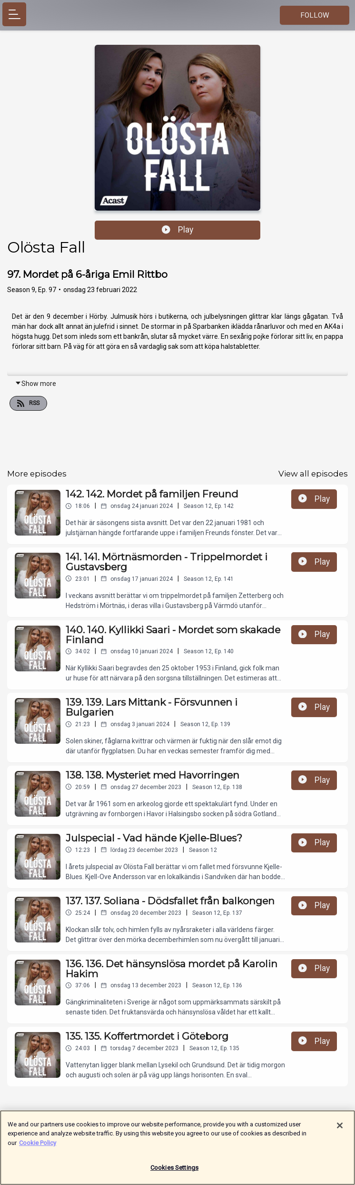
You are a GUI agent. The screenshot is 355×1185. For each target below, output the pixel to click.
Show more (35, 383)
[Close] (339, 1129)
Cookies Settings (174, 1172)
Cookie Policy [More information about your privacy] (37, 1147)
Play (177, 229)
